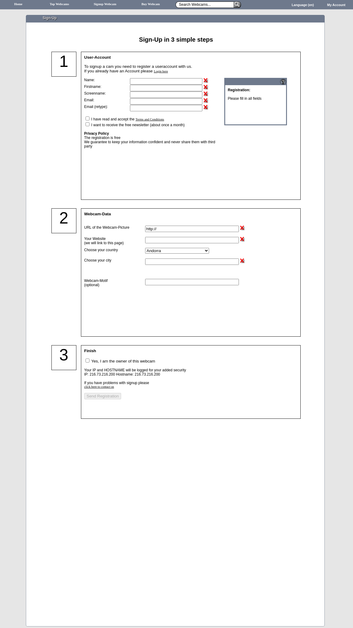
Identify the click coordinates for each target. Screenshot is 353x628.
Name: (89, 80)
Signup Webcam (105, 4)
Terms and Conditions (149, 119)
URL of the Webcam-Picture (107, 227)
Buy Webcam (151, 4)
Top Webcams (59, 4)
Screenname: (95, 93)
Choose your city (97, 260)
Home (18, 4)
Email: (89, 100)
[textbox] (192, 261)
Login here (161, 71)
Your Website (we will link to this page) (104, 241)
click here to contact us (99, 386)
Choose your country (101, 250)
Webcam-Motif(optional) (96, 283)
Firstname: (93, 87)
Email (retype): (96, 107)
